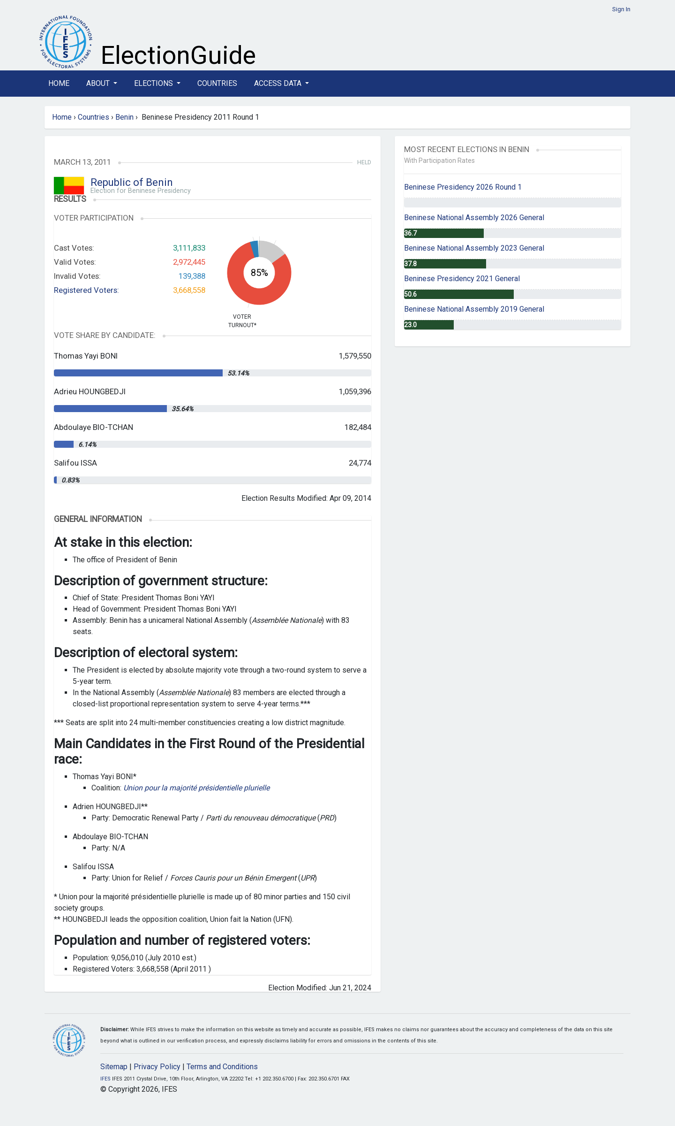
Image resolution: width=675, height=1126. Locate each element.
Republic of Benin (131, 182)
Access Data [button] (278, 83)
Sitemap (114, 1066)
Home (58, 83)
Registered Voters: (86, 290)
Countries (217, 83)
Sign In (621, 9)
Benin (124, 117)
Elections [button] (154, 83)
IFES (105, 1079)
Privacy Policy (157, 1066)
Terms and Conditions (222, 1066)
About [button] (99, 83)
